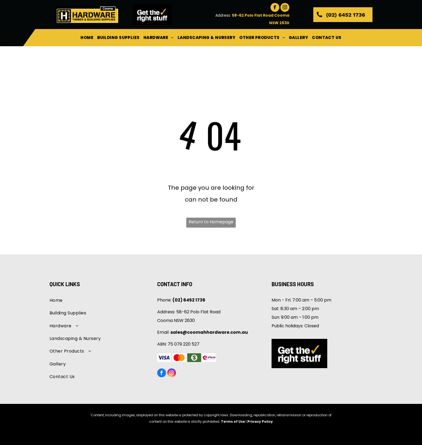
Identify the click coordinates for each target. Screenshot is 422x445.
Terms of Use (233, 421)
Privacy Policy (260, 421)
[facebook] (274, 8)
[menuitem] (87, 37)
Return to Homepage (211, 222)
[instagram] (284, 8)
